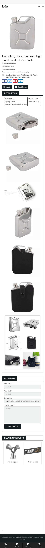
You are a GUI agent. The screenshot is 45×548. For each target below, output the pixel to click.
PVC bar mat (33, 462)
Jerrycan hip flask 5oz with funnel (18, 77)
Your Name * (8, 384)
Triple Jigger (12, 462)
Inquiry (7, 87)
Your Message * (9, 405)
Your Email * (8, 391)
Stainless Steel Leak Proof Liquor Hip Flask (21, 75)
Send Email (21, 87)
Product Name (8, 398)
